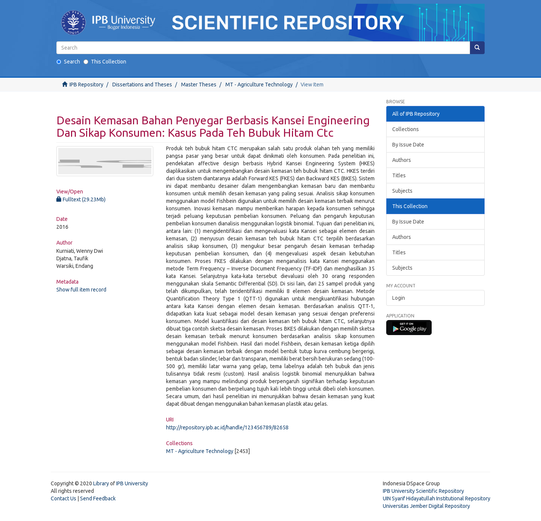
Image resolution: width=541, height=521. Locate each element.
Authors (401, 160)
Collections (405, 129)
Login (398, 298)
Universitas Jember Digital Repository (426, 506)
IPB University (132, 483)
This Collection (104, 62)
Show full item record (81, 290)
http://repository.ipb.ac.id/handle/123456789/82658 (227, 427)
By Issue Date (408, 145)
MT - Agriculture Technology (259, 85)
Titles (399, 175)
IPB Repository (86, 85)
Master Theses (198, 85)
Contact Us (63, 498)
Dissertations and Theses (142, 85)
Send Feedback (98, 498)
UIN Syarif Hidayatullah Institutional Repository (436, 498)
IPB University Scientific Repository (423, 491)
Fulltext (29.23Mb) (81, 199)
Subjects (402, 191)
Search (68, 62)
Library (101, 483)
